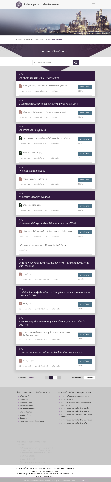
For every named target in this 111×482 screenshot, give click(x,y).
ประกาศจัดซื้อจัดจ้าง (27, 409)
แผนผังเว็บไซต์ (25, 415)
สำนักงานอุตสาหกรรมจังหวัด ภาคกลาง (75, 411)
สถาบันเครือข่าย (67, 399)
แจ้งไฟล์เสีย (55, 91)
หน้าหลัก (19, 40)
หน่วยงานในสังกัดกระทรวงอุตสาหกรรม (75, 396)
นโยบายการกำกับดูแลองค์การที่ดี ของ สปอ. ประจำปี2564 (43, 245)
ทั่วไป (21, 74)
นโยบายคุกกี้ (24, 396)
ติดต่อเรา (23, 418)
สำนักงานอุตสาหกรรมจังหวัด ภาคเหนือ (75, 408)
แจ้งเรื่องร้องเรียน (26, 412)
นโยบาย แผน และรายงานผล (35, 40)
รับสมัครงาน (24, 399)
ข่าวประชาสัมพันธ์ (26, 406)
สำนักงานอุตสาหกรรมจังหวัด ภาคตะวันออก (76, 420)
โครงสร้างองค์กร (26, 402)
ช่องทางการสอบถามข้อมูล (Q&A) (32, 421)
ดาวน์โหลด (84, 87)
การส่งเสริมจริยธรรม (55, 40)
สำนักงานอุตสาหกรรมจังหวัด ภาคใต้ (74, 423)
